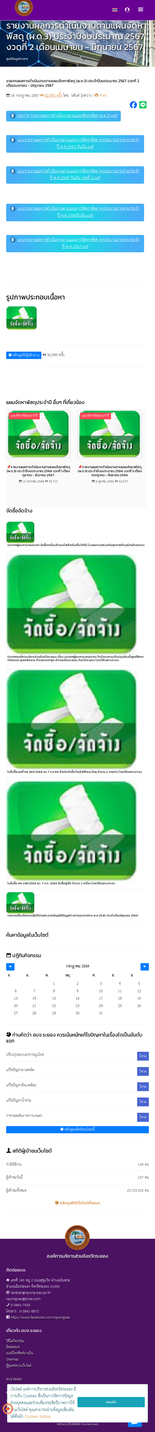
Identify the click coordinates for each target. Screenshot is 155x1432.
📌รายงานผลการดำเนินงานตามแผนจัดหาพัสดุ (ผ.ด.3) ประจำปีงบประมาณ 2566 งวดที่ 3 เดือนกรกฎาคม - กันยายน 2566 (110, 471)
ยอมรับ (111, 1402)
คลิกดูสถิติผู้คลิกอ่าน (23, 355)
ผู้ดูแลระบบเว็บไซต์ (18, 1365)
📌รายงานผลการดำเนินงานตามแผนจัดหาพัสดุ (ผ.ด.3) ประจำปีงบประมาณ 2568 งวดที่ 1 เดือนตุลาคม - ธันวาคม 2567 (38, 471)
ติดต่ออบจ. (13, 1347)
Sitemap (12, 1359)
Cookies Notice (38, 1417)
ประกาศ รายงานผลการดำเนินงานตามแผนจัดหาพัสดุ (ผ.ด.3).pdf (63, 116)
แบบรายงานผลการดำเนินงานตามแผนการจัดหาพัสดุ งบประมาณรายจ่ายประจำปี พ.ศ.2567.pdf (75, 243)
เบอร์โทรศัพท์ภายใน (19, 1353)
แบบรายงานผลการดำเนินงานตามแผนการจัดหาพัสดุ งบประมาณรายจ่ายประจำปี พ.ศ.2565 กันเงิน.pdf (75, 144)
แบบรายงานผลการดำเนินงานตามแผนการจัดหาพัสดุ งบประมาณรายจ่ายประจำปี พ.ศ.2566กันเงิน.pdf (75, 212)
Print (101, 95)
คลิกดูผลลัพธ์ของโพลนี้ (77, 1129)
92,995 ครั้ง (51, 95)
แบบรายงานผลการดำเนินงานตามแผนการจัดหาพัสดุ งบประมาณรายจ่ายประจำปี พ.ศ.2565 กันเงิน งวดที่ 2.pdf (75, 175)
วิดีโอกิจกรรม (15, 1341)
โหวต (143, 1056)
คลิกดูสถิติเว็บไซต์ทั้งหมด (77, 1203)
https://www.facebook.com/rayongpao (40, 1317)
